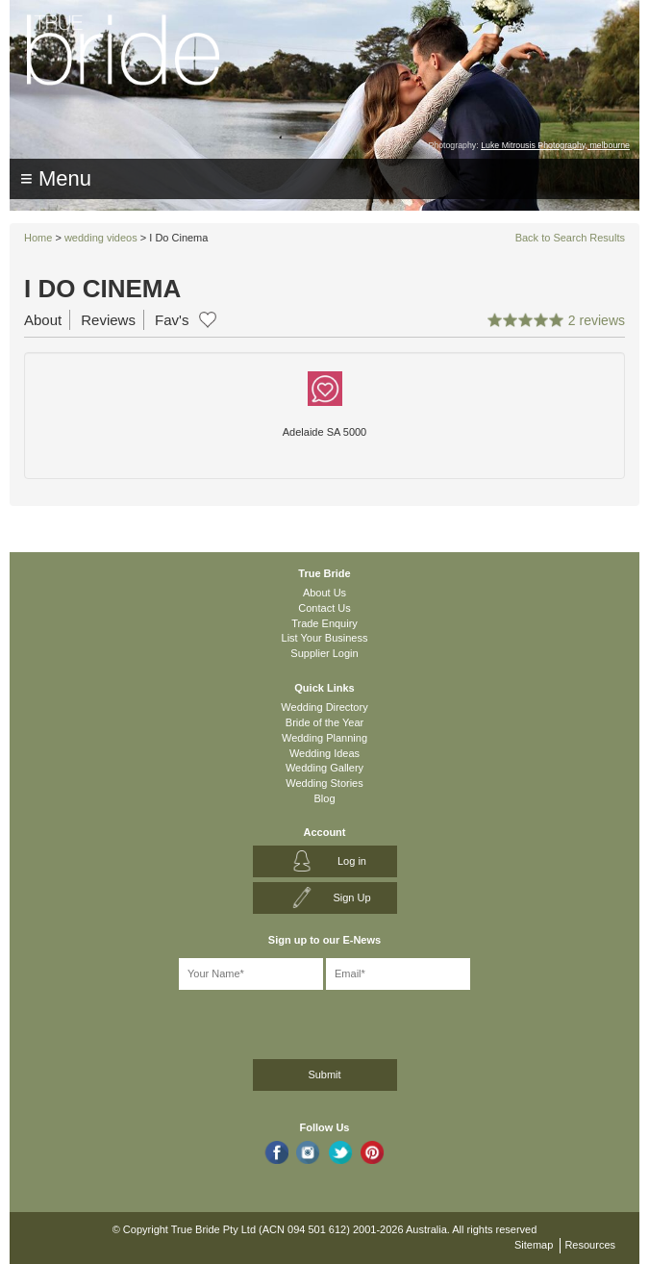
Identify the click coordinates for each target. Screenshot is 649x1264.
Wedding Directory (324, 707)
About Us (324, 592)
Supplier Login (324, 653)
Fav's (171, 320)
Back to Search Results (570, 237)
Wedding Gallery (324, 767)
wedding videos (100, 237)
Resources (589, 1245)
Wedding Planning (324, 738)
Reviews (108, 320)
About (43, 320)
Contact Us (324, 608)
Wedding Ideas (324, 753)
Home (38, 237)
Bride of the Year (324, 722)
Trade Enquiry (324, 623)
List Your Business (325, 638)
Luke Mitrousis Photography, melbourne (555, 145)
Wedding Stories (324, 783)
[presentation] (121, 1021)
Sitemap (533, 1245)
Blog (324, 798)
